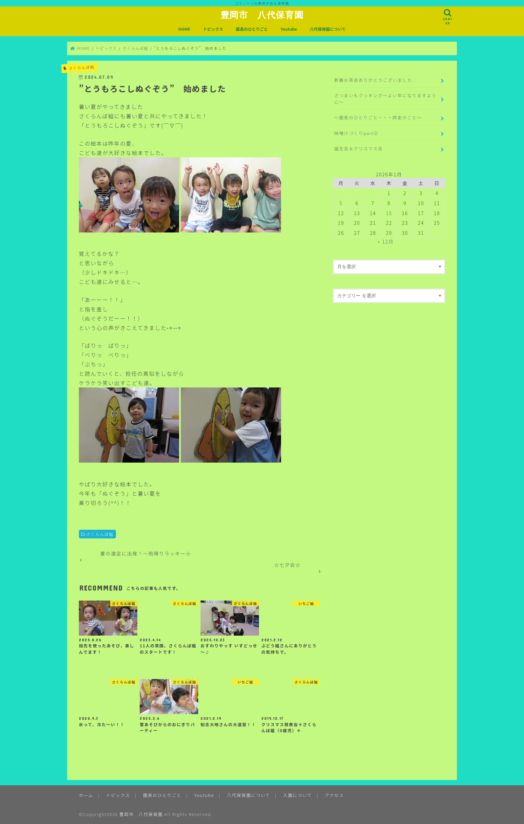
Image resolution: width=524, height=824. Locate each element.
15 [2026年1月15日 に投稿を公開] (389, 212)
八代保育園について (328, 29)
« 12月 (386, 241)
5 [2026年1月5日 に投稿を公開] (341, 202)
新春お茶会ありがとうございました (373, 80)
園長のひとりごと (252, 29)
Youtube (289, 29)
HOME (184, 29)
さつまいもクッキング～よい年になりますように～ (385, 98)
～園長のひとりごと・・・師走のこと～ (378, 117)
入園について (297, 795)
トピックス (213, 29)
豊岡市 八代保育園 (262, 15)
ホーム (86, 795)
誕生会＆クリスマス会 (358, 148)
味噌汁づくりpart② (356, 133)
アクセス (334, 795)
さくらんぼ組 (100, 534)
